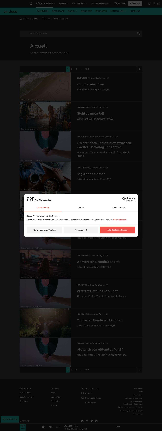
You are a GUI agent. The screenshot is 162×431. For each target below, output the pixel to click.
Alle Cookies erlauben (117, 230)
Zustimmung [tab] (43, 207)
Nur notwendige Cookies (45, 230)
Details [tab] (81, 207)
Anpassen (81, 230)
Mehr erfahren (119, 220)
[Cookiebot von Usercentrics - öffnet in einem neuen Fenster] (124, 199)
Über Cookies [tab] (119, 207)
